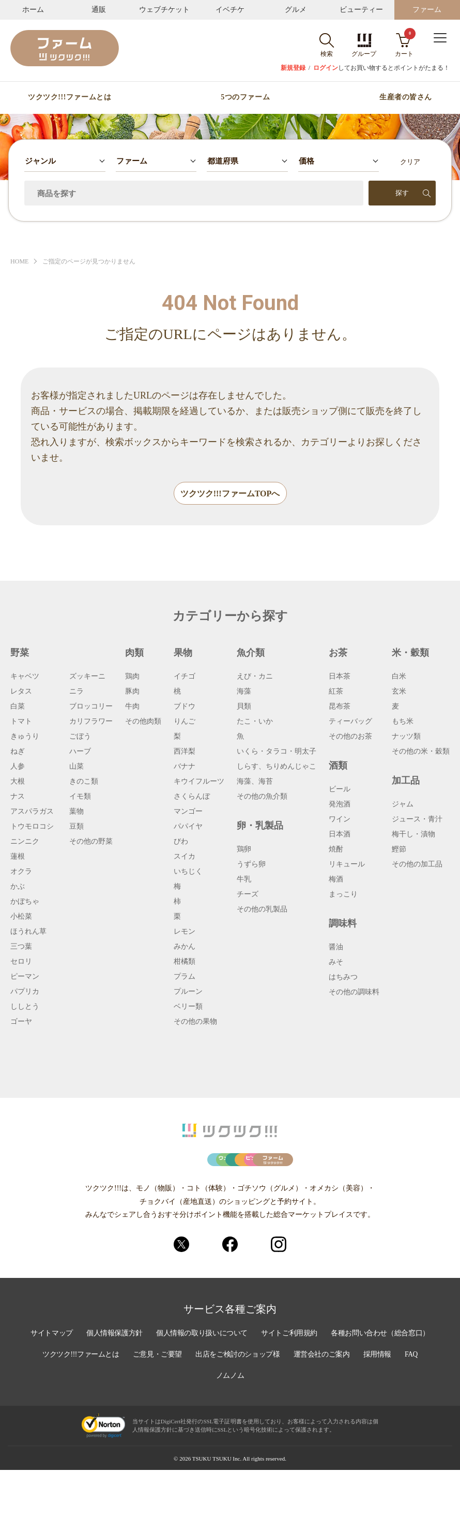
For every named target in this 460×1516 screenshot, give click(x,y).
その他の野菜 (91, 842)
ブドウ (184, 707)
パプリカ (24, 992)
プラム (184, 977)
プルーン (188, 992)
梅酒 (336, 880)
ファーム (426, 9)
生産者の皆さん (405, 97)
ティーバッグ (350, 722)
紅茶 (336, 692)
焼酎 (336, 849)
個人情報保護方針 (169, 1381)
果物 (183, 653)
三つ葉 (21, 947)
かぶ (17, 887)
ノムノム (300, 1422)
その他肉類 (143, 722)
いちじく (188, 872)
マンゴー (188, 812)
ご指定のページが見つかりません (94, 261)
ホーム (33, 9)
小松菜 (21, 917)
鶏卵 (244, 849)
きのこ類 (83, 782)
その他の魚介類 (262, 797)
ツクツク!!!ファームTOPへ (230, 494)
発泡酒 (339, 804)
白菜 (17, 707)
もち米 (402, 722)
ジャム (402, 804)
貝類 (244, 707)
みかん (184, 947)
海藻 (244, 692)
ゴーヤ (21, 1022)
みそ (336, 962)
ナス (17, 797)
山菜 (76, 767)
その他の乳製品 (262, 910)
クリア (410, 161)
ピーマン (24, 977)
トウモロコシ (32, 827)
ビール (339, 789)
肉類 (134, 653)
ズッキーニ (87, 677)
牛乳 (244, 880)
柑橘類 (184, 962)
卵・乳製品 (260, 826)
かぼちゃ (24, 902)
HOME (20, 261)
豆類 (76, 827)
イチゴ (184, 677)
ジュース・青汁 (417, 819)
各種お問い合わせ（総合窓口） (101, 1401)
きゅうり (24, 737)
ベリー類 (188, 1007)
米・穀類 (410, 653)
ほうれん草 (28, 932)
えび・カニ (255, 677)
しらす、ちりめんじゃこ (276, 767)
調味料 (343, 924)
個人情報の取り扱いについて (258, 1381)
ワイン (339, 819)
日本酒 (339, 834)
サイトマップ (105, 1381)
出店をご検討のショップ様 (366, 1401)
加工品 (406, 781)
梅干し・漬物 (413, 834)
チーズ (247, 895)
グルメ (295, 9)
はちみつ (343, 977)
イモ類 (80, 797)
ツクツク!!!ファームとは (69, 97)
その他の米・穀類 (421, 752)
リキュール (347, 865)
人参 (17, 767)
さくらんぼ (192, 797)
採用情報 (231, 1422)
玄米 (399, 692)
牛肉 (132, 707)
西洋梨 (184, 752)
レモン (184, 932)
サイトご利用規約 (348, 1381)
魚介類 (251, 653)
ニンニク (24, 842)
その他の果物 (195, 1022)
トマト (21, 722)
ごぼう (80, 737)
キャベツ (24, 677)
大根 (17, 782)
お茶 (338, 653)
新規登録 (293, 68)
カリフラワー (91, 722)
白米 (399, 677)
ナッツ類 (406, 737)
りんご (184, 722)
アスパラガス (32, 812)
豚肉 (132, 692)
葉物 (76, 812)
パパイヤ (188, 827)
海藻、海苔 (255, 782)
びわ (181, 842)
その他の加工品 (417, 865)
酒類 (338, 766)
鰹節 (399, 849)
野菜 (19, 653)
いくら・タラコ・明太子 (276, 752)
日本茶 (339, 677)
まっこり (343, 895)
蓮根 (17, 857)
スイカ (184, 857)
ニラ (76, 692)
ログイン (325, 68)
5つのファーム (245, 97)
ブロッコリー (91, 707)
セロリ (21, 962)
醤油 (336, 947)
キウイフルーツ (199, 782)
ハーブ (80, 752)
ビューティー (361, 9)
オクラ (21, 872)
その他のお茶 (350, 737)
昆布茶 (339, 707)
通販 (98, 9)
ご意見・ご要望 (283, 1401)
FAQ (266, 1422)
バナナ (184, 767)
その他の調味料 (354, 992)
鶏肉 (132, 677)
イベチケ (230, 9)
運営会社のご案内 (174, 1422)
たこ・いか (255, 722)
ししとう (24, 1007)
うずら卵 (251, 865)
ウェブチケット (164, 9)
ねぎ (17, 752)
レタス (21, 692)
